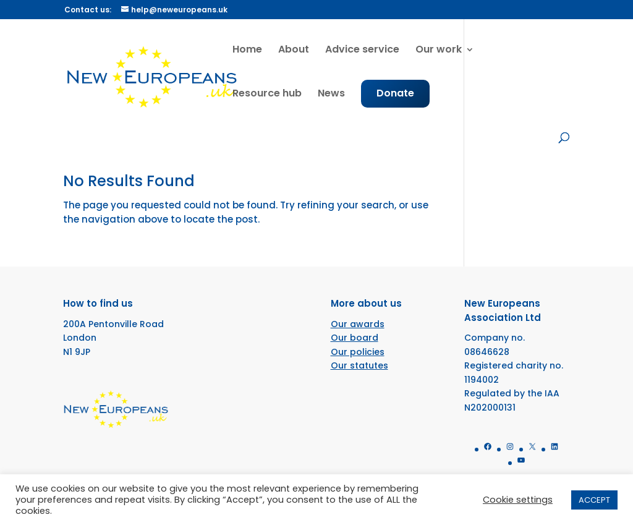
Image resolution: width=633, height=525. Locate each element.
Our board (354, 337)
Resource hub (267, 94)
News (331, 94)
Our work (438, 50)
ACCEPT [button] (594, 500)
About (293, 50)
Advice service (362, 50)
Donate (395, 94)
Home (247, 50)
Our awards (357, 324)
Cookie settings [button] (518, 499)
